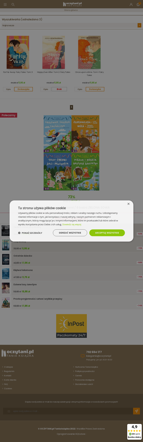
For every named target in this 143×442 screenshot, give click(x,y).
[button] (30, 232)
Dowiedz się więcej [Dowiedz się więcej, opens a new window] (71, 224)
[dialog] (71, 221)
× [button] (128, 204)
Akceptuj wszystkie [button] (107, 232)
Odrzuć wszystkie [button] (70, 232)
